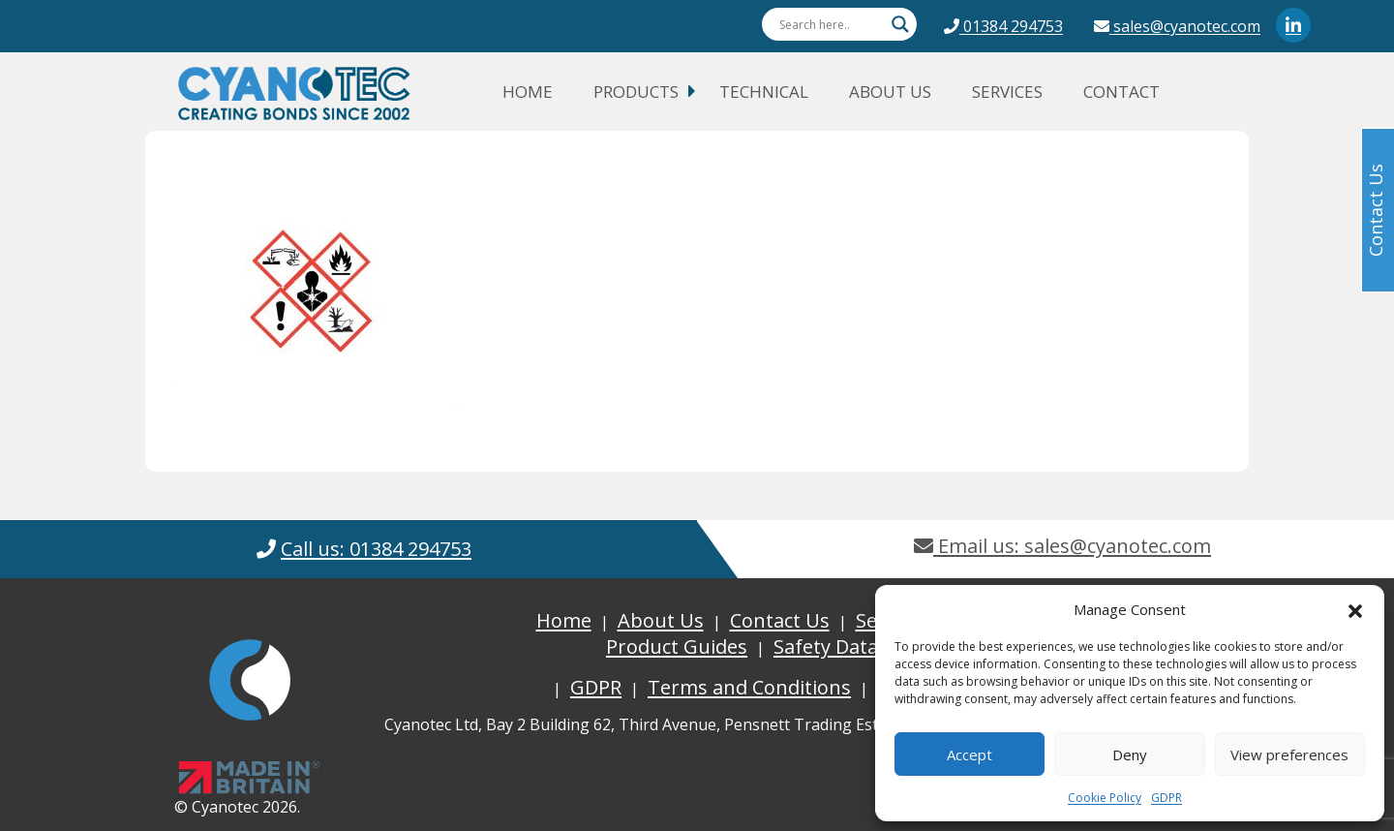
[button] (1355, 609)
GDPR (1166, 797)
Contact (1121, 91)
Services (1007, 91)
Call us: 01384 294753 (376, 549)
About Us (890, 91)
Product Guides (676, 646)
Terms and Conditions (749, 687)
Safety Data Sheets (859, 646)
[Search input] (830, 24)
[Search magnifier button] (900, 24)
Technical (763, 91)
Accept (969, 754)
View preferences (1289, 754)
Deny (1129, 754)
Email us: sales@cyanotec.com (1062, 546)
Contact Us (780, 620)
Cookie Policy (1104, 797)
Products (636, 91)
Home (527, 91)
